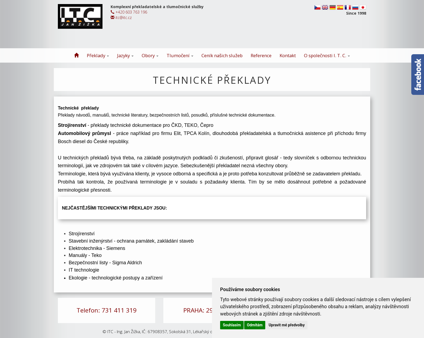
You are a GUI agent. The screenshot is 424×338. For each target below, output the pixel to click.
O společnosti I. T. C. (327, 55)
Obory (150, 55)
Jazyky (125, 55)
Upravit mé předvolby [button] (286, 325)
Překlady (98, 55)
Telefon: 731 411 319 (107, 310)
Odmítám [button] (255, 325)
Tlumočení (180, 55)
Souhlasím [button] (232, 325)
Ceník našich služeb (222, 55)
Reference (261, 55)
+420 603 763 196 (129, 12)
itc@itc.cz (121, 17)
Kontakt (288, 55)
